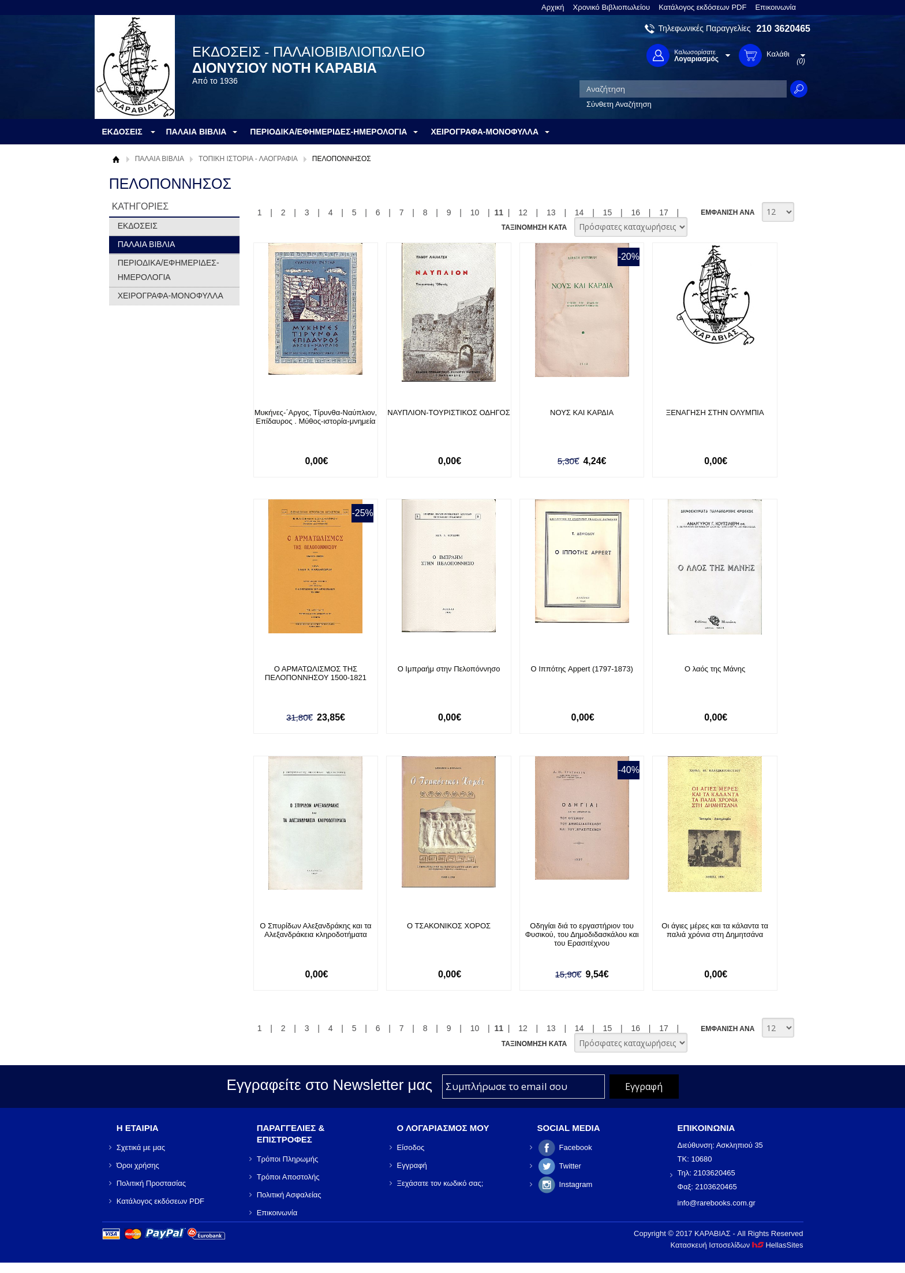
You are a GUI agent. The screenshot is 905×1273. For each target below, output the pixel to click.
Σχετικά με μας (141, 1147)
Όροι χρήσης (138, 1165)
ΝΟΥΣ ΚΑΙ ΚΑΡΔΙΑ (582, 412)
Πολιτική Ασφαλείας (289, 1194)
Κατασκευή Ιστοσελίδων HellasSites (737, 1245)
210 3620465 (783, 28)
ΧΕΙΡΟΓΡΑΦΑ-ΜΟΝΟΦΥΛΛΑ (170, 295)
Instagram (576, 1184)
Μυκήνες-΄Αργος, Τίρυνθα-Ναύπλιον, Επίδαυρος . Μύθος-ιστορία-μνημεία (316, 416)
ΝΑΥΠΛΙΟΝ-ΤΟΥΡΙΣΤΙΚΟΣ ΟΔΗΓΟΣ (448, 412)
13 (551, 212)
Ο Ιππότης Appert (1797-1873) (581, 669)
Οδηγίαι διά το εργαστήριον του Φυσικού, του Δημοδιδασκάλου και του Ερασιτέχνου (582, 934)
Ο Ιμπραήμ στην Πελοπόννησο (449, 669)
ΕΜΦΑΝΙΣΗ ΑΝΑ (727, 212)
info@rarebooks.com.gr (717, 1203)
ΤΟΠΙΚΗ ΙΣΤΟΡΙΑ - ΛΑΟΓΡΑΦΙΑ (248, 159)
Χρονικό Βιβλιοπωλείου (611, 7)
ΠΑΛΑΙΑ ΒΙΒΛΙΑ (159, 159)
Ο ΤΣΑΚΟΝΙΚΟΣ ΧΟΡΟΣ (449, 925)
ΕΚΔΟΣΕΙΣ (138, 225)
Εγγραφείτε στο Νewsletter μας (329, 1084)
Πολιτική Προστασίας (151, 1183)
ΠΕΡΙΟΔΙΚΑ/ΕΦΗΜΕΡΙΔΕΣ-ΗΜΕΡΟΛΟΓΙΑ (168, 270)
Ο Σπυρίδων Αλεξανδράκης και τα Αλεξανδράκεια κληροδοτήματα (315, 930)
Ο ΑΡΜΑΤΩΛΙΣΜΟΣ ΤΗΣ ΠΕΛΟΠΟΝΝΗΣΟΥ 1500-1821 (316, 673)
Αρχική (552, 7)
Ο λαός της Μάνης (715, 669)
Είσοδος (411, 1147)
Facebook (575, 1147)
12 (523, 212)
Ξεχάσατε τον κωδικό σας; (440, 1183)
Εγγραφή (412, 1165)
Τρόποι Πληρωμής (288, 1159)
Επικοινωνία (775, 7)
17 (663, 212)
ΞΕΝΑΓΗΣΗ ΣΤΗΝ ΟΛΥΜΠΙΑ (715, 412)
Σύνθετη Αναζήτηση (619, 104)
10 (475, 212)
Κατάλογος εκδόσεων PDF (702, 7)
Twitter (570, 1166)
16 (635, 212)
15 (607, 212)
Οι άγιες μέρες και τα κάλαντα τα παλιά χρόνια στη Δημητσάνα (714, 930)
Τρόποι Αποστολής (288, 1177)
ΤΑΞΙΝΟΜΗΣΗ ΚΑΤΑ (534, 227)
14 (579, 212)
